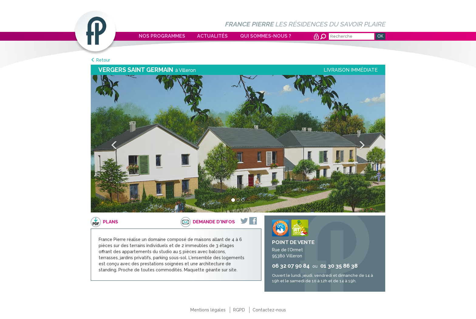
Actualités (212, 36)
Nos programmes (162, 36)
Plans (110, 222)
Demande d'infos (214, 222)
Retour (103, 60)
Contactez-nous (269, 309)
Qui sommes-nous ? (265, 36)
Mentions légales (208, 309)
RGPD (239, 309)
